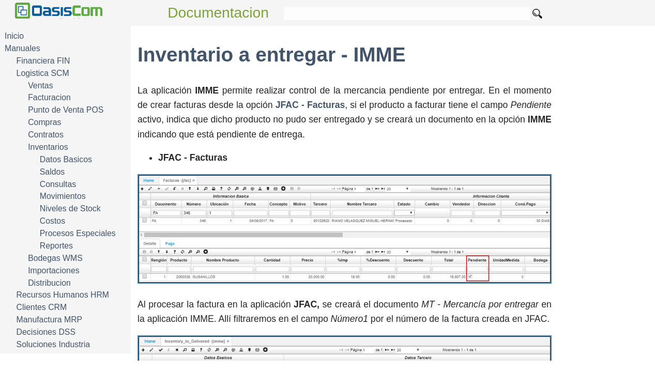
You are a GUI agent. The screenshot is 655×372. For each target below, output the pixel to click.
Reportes (56, 245)
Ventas (40, 85)
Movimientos (63, 196)
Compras (44, 122)
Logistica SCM (43, 73)
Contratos (46, 134)
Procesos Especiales (78, 233)
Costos (52, 220)
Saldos (52, 171)
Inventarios (48, 147)
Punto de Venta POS (65, 109)
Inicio (14, 36)
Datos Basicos (66, 159)
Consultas (58, 184)
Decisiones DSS (46, 332)
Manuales (22, 48)
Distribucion (49, 282)
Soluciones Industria (53, 344)
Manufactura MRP (50, 319)
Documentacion (218, 13)
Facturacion (49, 97)
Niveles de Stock (70, 208)
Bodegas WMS (55, 258)
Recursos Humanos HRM (63, 294)
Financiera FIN (43, 60)
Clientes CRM (42, 307)
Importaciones (53, 270)
